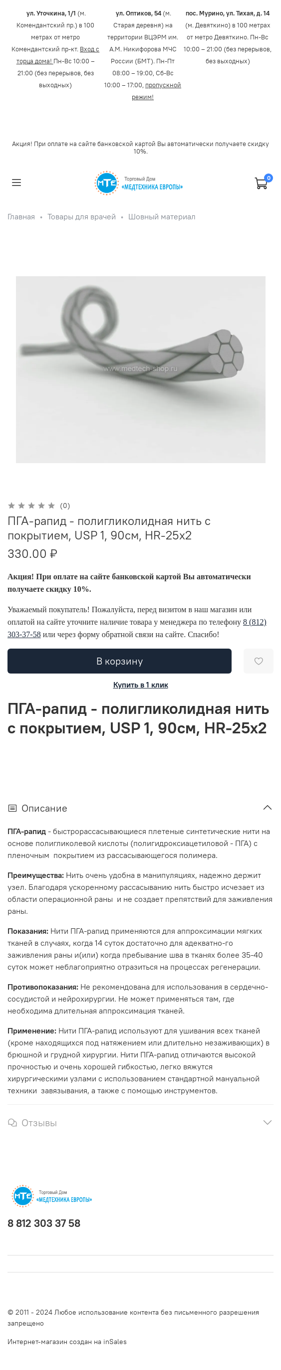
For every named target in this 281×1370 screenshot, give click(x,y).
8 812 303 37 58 (43, 1223)
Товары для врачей (81, 216)
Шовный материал (162, 216)
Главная (21, 216)
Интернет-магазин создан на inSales (67, 1341)
